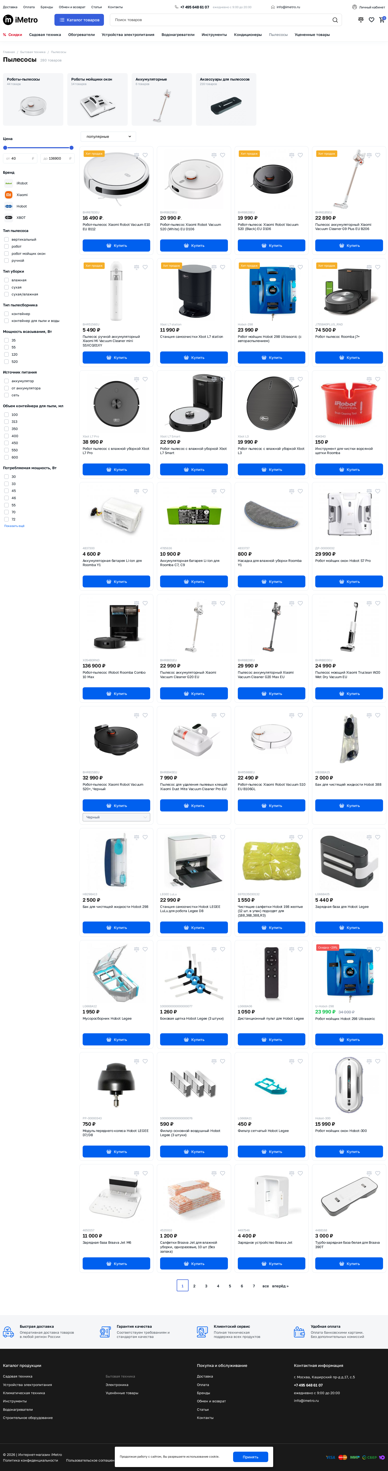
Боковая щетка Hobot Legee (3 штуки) (192, 1018)
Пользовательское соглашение (92, 1460)
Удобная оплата (325, 1326)
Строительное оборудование (28, 1417)
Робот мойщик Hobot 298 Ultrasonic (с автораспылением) (270, 339)
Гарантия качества (134, 1326)
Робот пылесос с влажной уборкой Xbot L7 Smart (193, 451)
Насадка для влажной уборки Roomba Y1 (270, 563)
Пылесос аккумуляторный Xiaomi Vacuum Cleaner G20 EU (188, 674)
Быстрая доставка (37, 1326)
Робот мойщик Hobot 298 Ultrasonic (345, 1019)
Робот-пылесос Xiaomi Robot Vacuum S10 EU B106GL (272, 786)
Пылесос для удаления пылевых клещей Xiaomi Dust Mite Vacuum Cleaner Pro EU (194, 786)
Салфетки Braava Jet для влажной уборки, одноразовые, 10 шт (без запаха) (188, 1246)
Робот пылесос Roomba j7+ (337, 337)
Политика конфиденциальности (30, 1460)
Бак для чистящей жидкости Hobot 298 (115, 907)
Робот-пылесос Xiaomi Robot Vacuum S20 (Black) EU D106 (268, 227)
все (266, 1286)
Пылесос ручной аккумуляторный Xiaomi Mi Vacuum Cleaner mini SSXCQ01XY (111, 341)
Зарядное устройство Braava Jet (265, 1242)
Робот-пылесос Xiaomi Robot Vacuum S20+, (113, 786)
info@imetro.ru (288, 7)
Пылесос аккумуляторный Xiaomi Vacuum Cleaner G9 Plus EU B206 (343, 227)
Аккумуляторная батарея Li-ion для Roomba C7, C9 (189, 563)
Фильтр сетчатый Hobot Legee (263, 1131)
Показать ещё (14, 526)
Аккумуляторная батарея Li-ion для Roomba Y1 (112, 563)
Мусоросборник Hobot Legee (107, 1018)
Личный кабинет (372, 7)
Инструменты (15, 1401)
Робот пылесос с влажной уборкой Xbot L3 (271, 451)
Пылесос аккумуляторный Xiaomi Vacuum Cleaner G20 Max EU (266, 674)
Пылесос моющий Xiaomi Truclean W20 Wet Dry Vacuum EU (347, 674)
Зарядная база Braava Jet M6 (107, 1242)
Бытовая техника (120, 1376)
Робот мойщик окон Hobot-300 (341, 1131)
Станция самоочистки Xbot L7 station (191, 337)
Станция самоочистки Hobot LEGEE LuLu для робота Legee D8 (190, 909)
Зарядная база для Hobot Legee (341, 907)
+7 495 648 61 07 (194, 7)
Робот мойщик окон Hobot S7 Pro (342, 561)
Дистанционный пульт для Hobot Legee (271, 1018)
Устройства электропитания (27, 1385)
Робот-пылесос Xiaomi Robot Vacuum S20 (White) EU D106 (190, 227)
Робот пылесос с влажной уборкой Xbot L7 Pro (116, 451)
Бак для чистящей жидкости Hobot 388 (348, 784)
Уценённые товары (122, 1393)
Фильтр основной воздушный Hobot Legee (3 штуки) (190, 1133)
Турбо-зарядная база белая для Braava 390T (347, 1244)
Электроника (117, 1385)
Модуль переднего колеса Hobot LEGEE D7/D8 (116, 1133)
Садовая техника (17, 1376)
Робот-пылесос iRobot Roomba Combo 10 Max (114, 674)
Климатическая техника (24, 1393)
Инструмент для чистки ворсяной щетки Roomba (344, 451)
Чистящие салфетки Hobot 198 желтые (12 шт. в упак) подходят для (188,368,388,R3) (270, 911)
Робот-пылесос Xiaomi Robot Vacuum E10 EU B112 (116, 227)
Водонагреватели (18, 1409)
